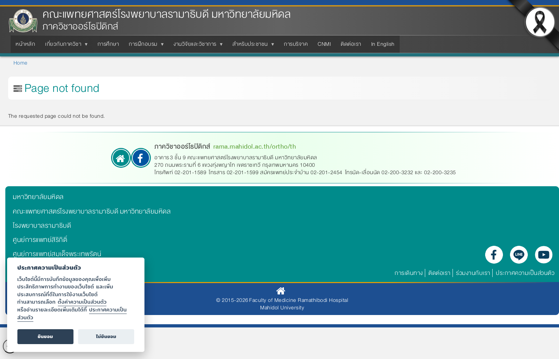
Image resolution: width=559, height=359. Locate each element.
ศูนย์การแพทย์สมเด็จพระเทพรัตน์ (57, 254)
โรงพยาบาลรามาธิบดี (42, 225)
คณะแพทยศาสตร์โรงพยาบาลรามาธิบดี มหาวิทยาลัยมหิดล (167, 14)
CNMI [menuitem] (324, 44)
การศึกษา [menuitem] (108, 44)
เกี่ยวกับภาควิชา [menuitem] (64, 46)
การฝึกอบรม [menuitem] (144, 46)
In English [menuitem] (383, 44)
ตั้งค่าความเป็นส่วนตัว (82, 302)
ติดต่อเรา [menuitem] (351, 44)
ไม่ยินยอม (106, 336)
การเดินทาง (409, 273)
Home (20, 62)
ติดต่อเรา (439, 273)
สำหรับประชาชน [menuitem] (252, 46)
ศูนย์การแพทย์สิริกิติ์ (40, 239)
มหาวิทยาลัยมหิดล (38, 197)
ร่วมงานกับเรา (473, 273)
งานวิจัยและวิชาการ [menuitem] (196, 46)
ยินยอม (45, 336)
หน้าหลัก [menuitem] (25, 44)
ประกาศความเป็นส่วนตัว (525, 273)
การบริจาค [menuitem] (296, 44)
